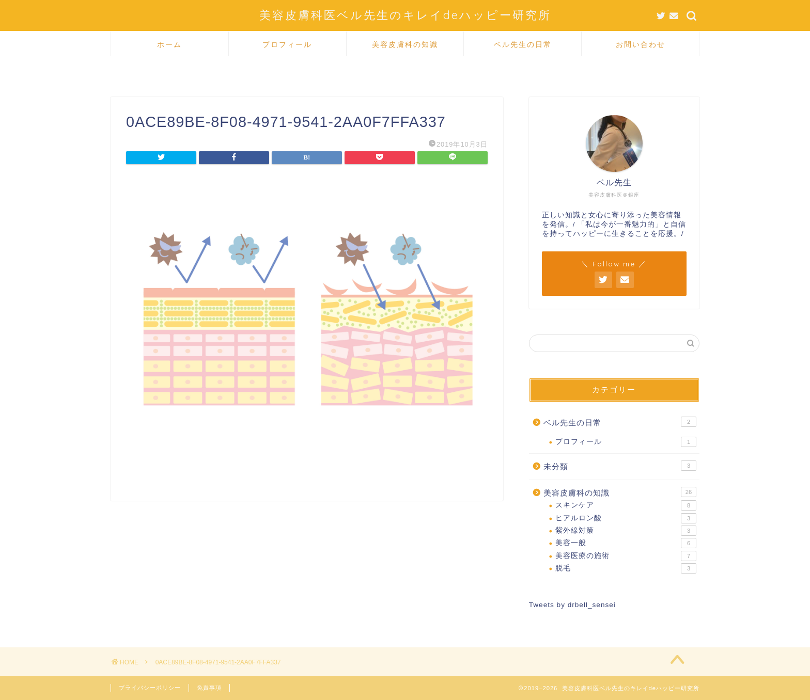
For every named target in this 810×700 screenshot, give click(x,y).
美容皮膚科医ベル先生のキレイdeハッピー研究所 (405, 15)
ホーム (169, 44)
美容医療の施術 (625, 556)
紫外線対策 (625, 531)
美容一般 (625, 543)
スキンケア (625, 505)
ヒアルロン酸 (625, 518)
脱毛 (625, 568)
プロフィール (287, 44)
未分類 (619, 465)
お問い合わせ (640, 44)
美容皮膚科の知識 (405, 44)
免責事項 (209, 688)
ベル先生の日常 (523, 44)
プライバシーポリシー (150, 688)
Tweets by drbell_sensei (572, 605)
